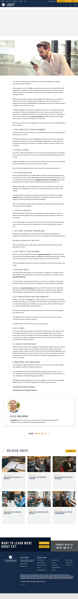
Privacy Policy (69, 560)
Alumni (20, 1)
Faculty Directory (41, 562)
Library (39, 567)
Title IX (53, 570)
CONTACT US (23, 566)
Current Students (41, 570)
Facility (53, 562)
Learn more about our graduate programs (25, 390)
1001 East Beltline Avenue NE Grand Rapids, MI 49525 (27, 560)
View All (71, 451)
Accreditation (40, 560)
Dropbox (54, 180)
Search (70, 5)
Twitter (68, 547)
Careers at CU (55, 560)
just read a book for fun (19, 277)
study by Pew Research (27, 288)
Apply (72, 1)
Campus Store (69, 562)
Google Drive (39, 180)
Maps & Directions (42, 565)
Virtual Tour (55, 565)
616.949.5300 (52, 1)
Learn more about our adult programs (24, 387)
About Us (8, 1)
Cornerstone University (10, 559)
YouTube (64, 547)
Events (2, 1)
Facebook (57, 548)
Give (25, 1)
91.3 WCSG (68, 565)
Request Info (44, 543)
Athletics (14, 1)
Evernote (46, 180)
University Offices (56, 567)
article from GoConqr (37, 116)
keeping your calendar (44, 254)
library (31, 299)
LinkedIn (60, 548)
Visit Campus (62, 1)
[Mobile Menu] (75, 4)
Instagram (71, 548)
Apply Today (44, 546)
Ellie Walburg (14, 420)
